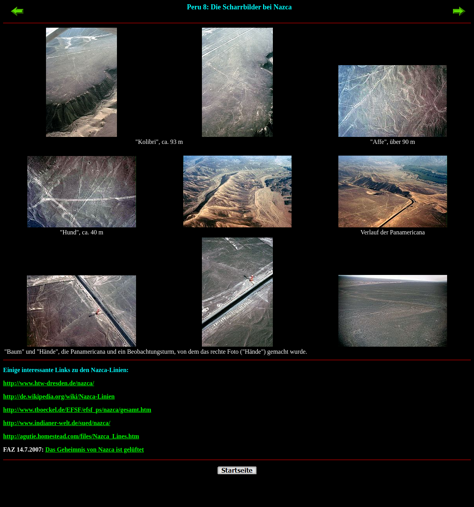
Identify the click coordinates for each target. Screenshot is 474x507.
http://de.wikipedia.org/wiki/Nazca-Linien (59, 396)
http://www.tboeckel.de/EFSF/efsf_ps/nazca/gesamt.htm (77, 409)
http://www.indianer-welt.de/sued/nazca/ (56, 423)
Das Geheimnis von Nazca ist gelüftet (94, 449)
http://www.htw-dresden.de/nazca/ (48, 383)
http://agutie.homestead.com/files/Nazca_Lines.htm (71, 436)
